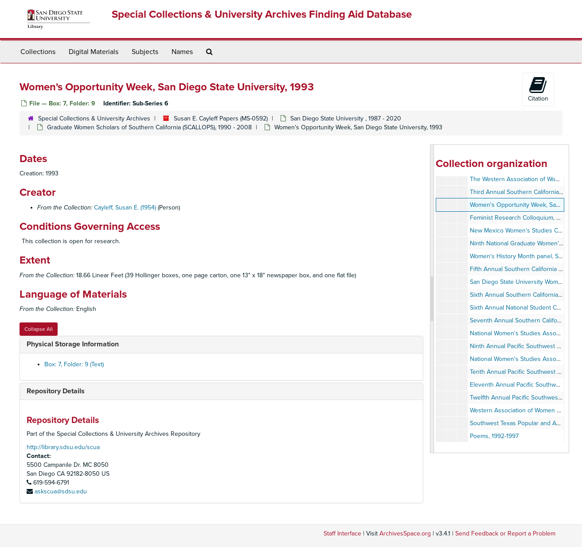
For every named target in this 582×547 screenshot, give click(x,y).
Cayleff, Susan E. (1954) (125, 207)
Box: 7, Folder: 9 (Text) (74, 364)
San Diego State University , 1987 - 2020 (345, 118)
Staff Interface (342, 533)
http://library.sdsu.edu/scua (63, 447)
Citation (538, 89)
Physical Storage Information (73, 344)
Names (182, 51)
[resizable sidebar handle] (432, 299)
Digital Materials (93, 51)
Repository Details (56, 391)
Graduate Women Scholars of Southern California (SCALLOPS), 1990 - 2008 (149, 127)
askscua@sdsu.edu (61, 491)
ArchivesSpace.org (405, 533)
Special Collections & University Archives (94, 118)
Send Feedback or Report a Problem (505, 533)
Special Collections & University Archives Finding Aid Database (262, 14)
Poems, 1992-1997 (494, 436)
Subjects (145, 51)
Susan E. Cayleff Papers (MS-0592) (221, 118)
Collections (37, 51)
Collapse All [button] (38, 329)
